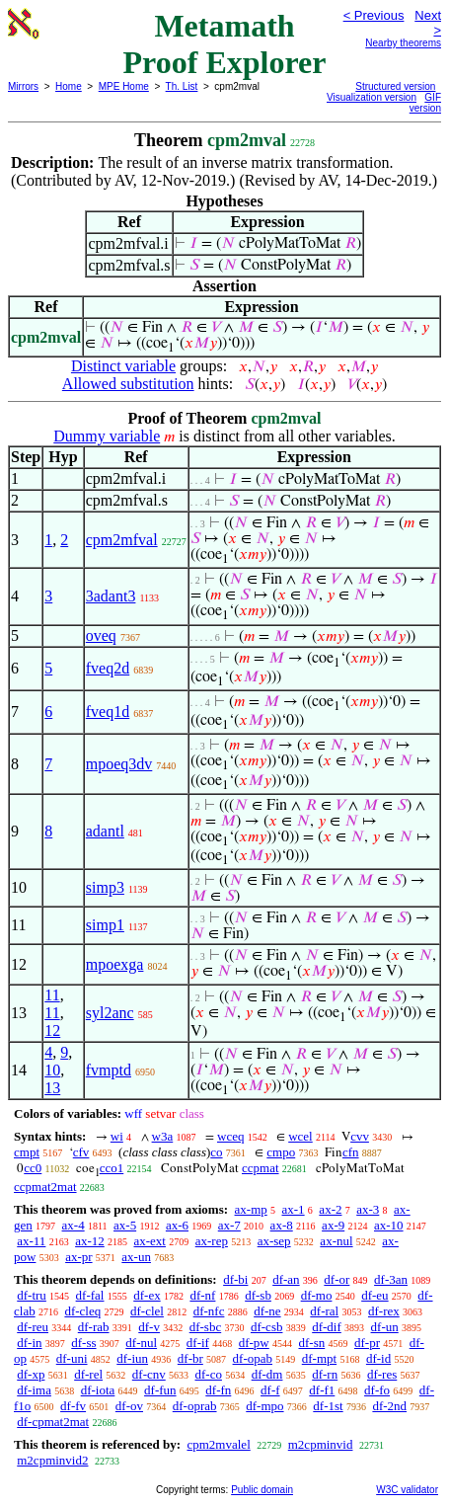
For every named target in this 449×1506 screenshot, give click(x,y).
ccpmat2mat (45, 1186)
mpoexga (115, 964)
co (216, 1152)
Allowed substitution (128, 383)
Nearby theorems (403, 43)
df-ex (146, 1295)
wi (117, 1136)
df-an (285, 1279)
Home (68, 86)
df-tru (31, 1295)
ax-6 (177, 1225)
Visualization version (371, 97)
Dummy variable (106, 436)
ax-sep (274, 1240)
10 (52, 1070)
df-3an (391, 1279)
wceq (230, 1136)
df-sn (312, 1342)
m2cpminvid (320, 1444)
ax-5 (124, 1225)
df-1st (327, 1405)
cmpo (280, 1152)
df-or (336, 1279)
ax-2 (330, 1209)
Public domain (262, 1489)
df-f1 (322, 1390)
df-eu (374, 1295)
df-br (190, 1358)
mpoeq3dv (119, 763)
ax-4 (73, 1225)
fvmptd (108, 1070)
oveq (101, 635)
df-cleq (82, 1311)
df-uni (72, 1358)
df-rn (324, 1374)
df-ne (267, 1311)
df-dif (326, 1326)
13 (52, 1087)
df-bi (235, 1279)
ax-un (136, 1256)
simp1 (105, 924)
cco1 (112, 1167)
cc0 (32, 1167)
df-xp (30, 1374)
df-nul (141, 1342)
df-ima (34, 1390)
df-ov (129, 1405)
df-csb (267, 1326)
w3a (163, 1136)
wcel (300, 1136)
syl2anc (110, 1012)
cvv (359, 1136)
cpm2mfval (122, 539)
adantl (105, 831)
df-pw (254, 1342)
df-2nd (389, 1405)
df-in (29, 1342)
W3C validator (407, 1489)
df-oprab (195, 1405)
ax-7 (229, 1225)
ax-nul (336, 1240)
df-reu (32, 1326)
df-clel (147, 1311)
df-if (198, 1342)
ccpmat (260, 1167)
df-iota (98, 1390)
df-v (149, 1326)
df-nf (202, 1295)
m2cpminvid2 (52, 1460)
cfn (350, 1152)
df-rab (94, 1326)
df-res (382, 1374)
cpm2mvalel (218, 1444)
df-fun (160, 1390)
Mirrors (23, 86)
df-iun (132, 1358)
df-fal (90, 1295)
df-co (207, 1374)
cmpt (26, 1152)
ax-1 (293, 1209)
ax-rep (211, 1240)
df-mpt (319, 1358)
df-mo (317, 1295)
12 (52, 1030)
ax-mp (251, 1209)
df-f (270, 1390)
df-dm (267, 1374)
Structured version (395, 86)
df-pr (367, 1342)
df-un (385, 1326)
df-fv (73, 1405)
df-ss (83, 1342)
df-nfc (209, 1311)
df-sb (258, 1295)
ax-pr (78, 1256)
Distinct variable (123, 365)
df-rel (88, 1374)
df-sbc (205, 1326)
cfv (81, 1152)
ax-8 (281, 1225)
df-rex (384, 1311)
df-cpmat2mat (53, 1421)
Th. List (182, 86)
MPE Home (124, 86)
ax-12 (90, 1240)
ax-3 (367, 1209)
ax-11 (31, 1240)
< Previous (374, 15)
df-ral (324, 1311)
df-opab (252, 1358)
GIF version (425, 103)
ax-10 (389, 1225)
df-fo (377, 1390)
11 (51, 995)
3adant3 (111, 596)
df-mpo (264, 1405)
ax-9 (333, 1225)
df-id (378, 1358)
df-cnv (149, 1374)
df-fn (218, 1390)
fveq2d (107, 668)
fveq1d (107, 711)
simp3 (105, 887)
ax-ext (149, 1240)
